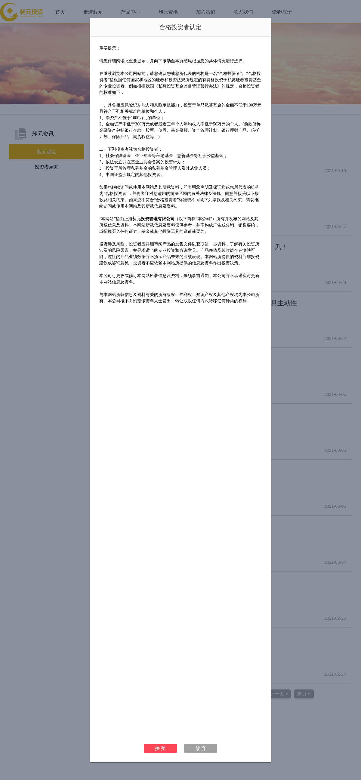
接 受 (160, 748)
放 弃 (200, 748)
